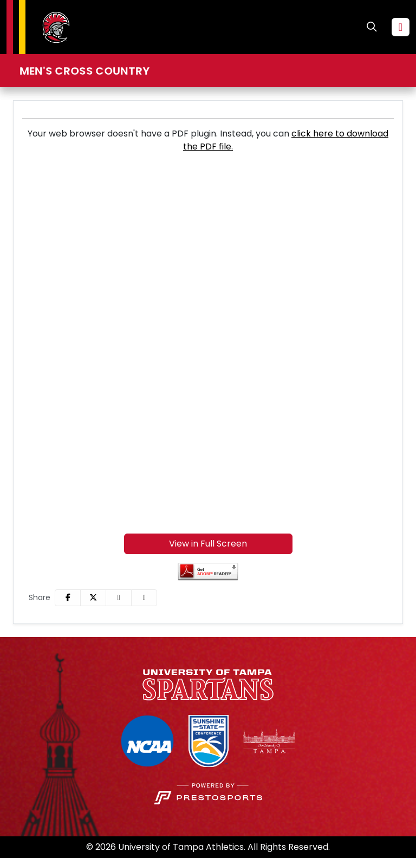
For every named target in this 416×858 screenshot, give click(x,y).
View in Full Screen (208, 543)
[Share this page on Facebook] (68, 597)
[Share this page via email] (119, 597)
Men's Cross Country (85, 71)
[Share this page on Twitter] (93, 597)
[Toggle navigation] (401, 27)
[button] (144, 597)
